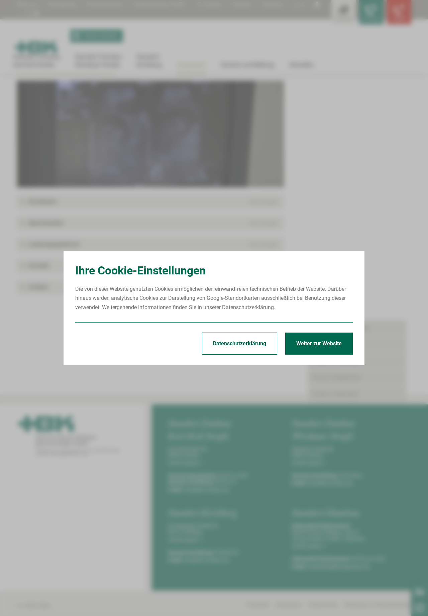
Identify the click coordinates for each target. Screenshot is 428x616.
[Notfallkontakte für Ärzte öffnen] (367, 13)
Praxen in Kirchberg (335, 146)
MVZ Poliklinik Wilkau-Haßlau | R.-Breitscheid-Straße (154, 87)
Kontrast (272, 4)
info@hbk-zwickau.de (206, 563)
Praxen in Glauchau (336, 130)
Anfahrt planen (185, 536)
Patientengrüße (105, 4)
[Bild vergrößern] (150, 207)
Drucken (242, 4)
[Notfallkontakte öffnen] (398, 13)
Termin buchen (94, 36)
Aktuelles (323, 315)
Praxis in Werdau (332, 196)
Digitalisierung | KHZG (159, 4)
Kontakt (322, 348)
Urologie (216, 87)
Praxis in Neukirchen (337, 163)
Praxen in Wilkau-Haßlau (75, 87)
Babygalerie (62, 4)
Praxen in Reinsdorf (336, 179)
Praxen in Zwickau (334, 282)
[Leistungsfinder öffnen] (337, 13)
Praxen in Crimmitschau (341, 113)
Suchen (209, 4)
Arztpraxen (37, 87)
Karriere (322, 298)
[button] (150, 275)
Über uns (27, 4)
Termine (322, 332)
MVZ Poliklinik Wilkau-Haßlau (355, 230)
